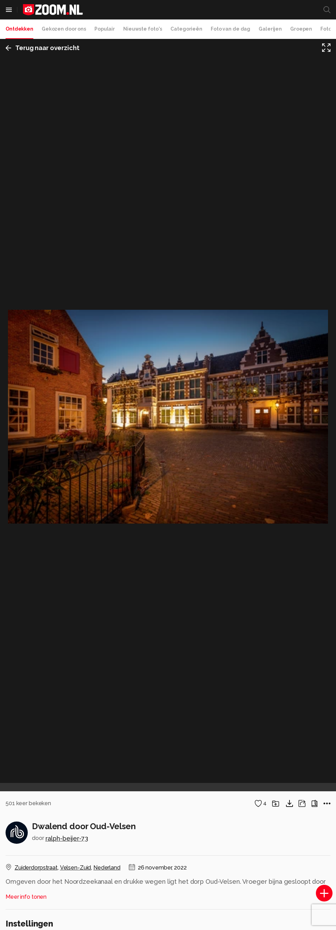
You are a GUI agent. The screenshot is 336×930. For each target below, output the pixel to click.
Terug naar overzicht (42, 47)
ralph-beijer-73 (66, 838)
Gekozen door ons (64, 29)
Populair (104, 29)
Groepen (301, 29)
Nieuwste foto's (142, 29)
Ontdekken (19, 29)
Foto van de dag (230, 29)
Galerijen (270, 29)
